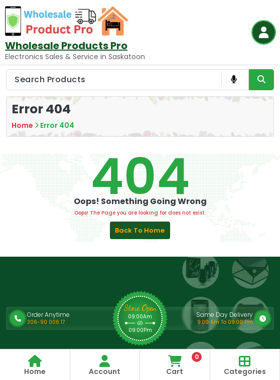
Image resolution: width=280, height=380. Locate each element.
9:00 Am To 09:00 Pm (225, 322)
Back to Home (140, 230)
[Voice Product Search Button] (233, 80)
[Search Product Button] (261, 79)
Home (22, 125)
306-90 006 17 (46, 322)
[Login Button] (263, 32)
